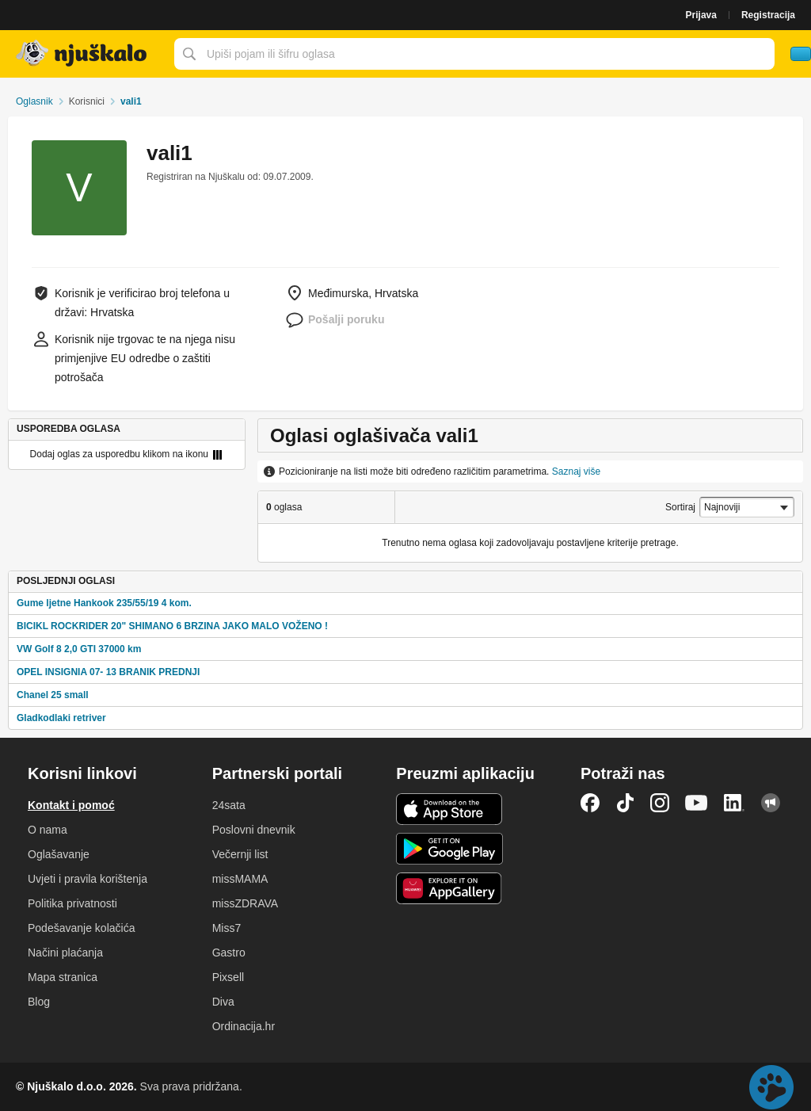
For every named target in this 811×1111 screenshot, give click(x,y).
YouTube (696, 802)
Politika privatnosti (72, 903)
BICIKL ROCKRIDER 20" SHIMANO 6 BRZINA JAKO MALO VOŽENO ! (172, 626)
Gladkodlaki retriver (61, 717)
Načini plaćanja (65, 952)
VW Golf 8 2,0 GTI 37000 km (79, 649)
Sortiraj (680, 507)
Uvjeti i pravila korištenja (87, 878)
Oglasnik (34, 101)
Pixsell (228, 977)
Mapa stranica (62, 977)
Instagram (659, 802)
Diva (223, 1001)
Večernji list (240, 854)
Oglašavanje (58, 854)
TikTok (624, 802)
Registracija (768, 15)
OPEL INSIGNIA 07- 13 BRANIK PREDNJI (108, 672)
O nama (47, 829)
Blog (39, 1001)
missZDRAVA (245, 903)
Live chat (771, 1087)
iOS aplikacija (449, 809)
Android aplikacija (449, 849)
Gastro (229, 952)
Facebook (590, 802)
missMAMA (240, 878)
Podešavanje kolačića (81, 928)
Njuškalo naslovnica (83, 54)
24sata (229, 805)
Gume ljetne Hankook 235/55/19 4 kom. (104, 603)
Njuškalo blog (770, 802)
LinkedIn (734, 802)
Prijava (701, 15)
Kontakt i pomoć (71, 805)
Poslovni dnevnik (253, 829)
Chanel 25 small (53, 695)
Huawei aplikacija (449, 888)
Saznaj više (576, 471)
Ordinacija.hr (243, 1026)
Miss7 (227, 928)
